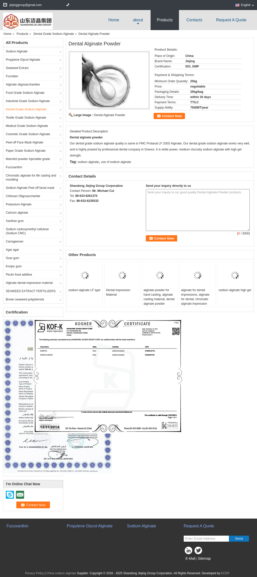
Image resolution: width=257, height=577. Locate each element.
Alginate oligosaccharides (23, 84)
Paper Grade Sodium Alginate (26, 150)
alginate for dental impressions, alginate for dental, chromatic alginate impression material (195, 299)
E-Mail (190, 558)
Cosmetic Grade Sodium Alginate (28, 134)
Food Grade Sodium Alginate (25, 93)
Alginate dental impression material (29, 283)
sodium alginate (88, 162)
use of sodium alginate (116, 162)
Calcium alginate (17, 212)
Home (113, 20)
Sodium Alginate (17, 51)
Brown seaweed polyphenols (25, 299)
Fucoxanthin (14, 167)
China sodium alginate (61, 573)
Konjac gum (14, 266)
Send (239, 538)
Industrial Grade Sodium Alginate (28, 101)
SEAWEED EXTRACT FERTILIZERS (30, 291)
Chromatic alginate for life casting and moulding (31, 177)
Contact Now (172, 116)
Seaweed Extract (17, 68)
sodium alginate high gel (235, 290)
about (138, 20)
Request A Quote (231, 20)
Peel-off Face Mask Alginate (24, 142)
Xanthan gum (15, 221)
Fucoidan (12, 76)
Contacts (194, 20)
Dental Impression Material (118, 292)
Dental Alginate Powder (109, 115)
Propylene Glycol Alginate (23, 59)
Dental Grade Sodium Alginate (53, 34)
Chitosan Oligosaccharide (23, 196)
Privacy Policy (34, 573)
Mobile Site (193, 564)
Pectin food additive (19, 274)
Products (165, 20)
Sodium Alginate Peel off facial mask (30, 188)
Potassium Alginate (18, 204)
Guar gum (12, 258)
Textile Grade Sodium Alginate (26, 117)
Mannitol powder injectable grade (28, 159)
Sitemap (204, 558)
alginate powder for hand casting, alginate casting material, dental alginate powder (159, 296)
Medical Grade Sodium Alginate (27, 126)
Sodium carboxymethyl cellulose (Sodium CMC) (27, 231)
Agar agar (12, 250)
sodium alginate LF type (84, 290)
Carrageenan (14, 241)
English (247, 5)
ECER (225, 573)
